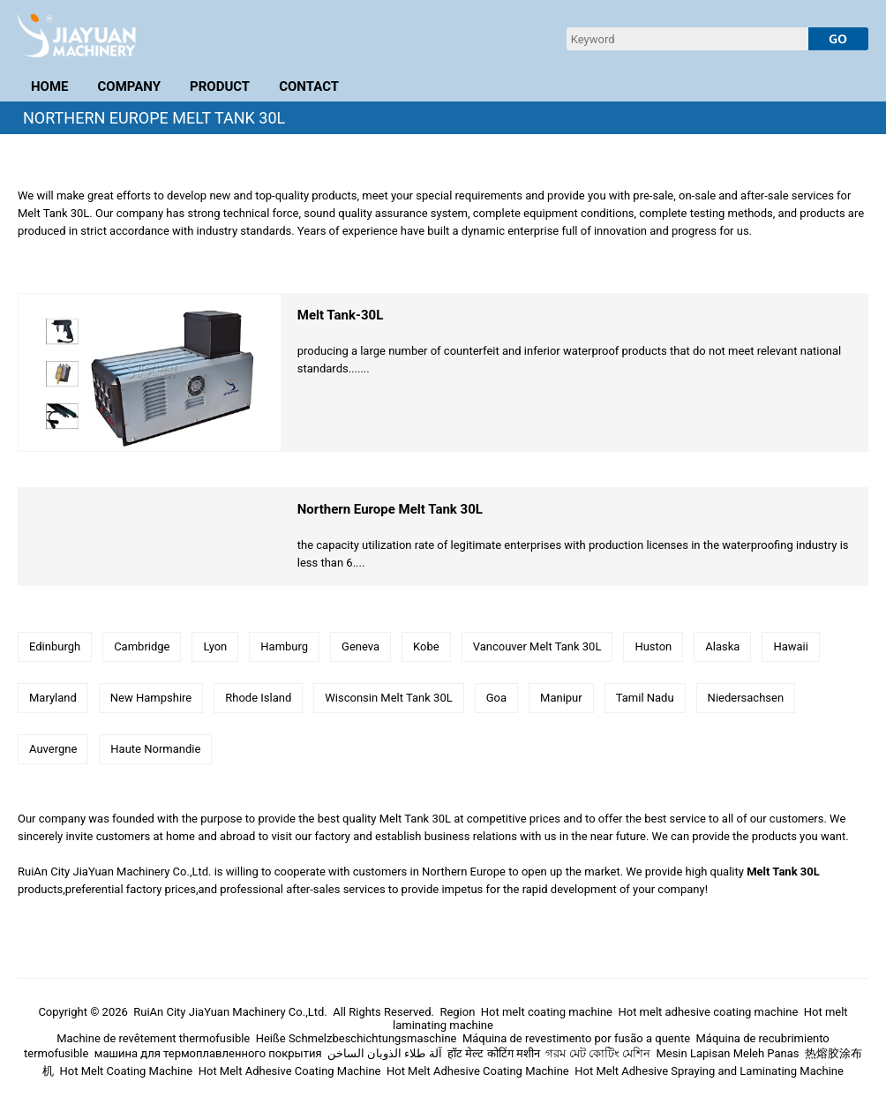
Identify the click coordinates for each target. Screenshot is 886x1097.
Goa (496, 697)
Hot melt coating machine (546, 1011)
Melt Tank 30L (783, 871)
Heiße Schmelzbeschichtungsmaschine (356, 1038)
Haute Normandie (155, 748)
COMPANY (129, 86)
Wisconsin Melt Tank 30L (388, 697)
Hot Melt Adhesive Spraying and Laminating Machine (709, 1071)
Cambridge (141, 646)
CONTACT (309, 86)
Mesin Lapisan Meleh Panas (727, 1053)
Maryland (53, 697)
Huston (653, 646)
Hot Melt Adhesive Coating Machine (290, 1071)
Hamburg (284, 646)
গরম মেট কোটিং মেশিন (597, 1053)
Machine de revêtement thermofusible (153, 1038)
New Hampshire (150, 697)
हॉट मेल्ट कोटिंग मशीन (493, 1053)
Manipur (561, 697)
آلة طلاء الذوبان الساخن (384, 1053)
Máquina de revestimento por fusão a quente (576, 1038)
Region (457, 1011)
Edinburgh (54, 646)
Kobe (426, 646)
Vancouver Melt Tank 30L (537, 646)
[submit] (838, 38)
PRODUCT (220, 86)
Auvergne (53, 748)
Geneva (360, 646)
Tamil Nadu (645, 697)
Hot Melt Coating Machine (126, 1071)
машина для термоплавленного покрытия (208, 1053)
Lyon (215, 646)
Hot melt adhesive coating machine (708, 1011)
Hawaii (790, 646)
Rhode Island (258, 697)
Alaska (722, 646)
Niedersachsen (746, 697)
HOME (50, 86)
